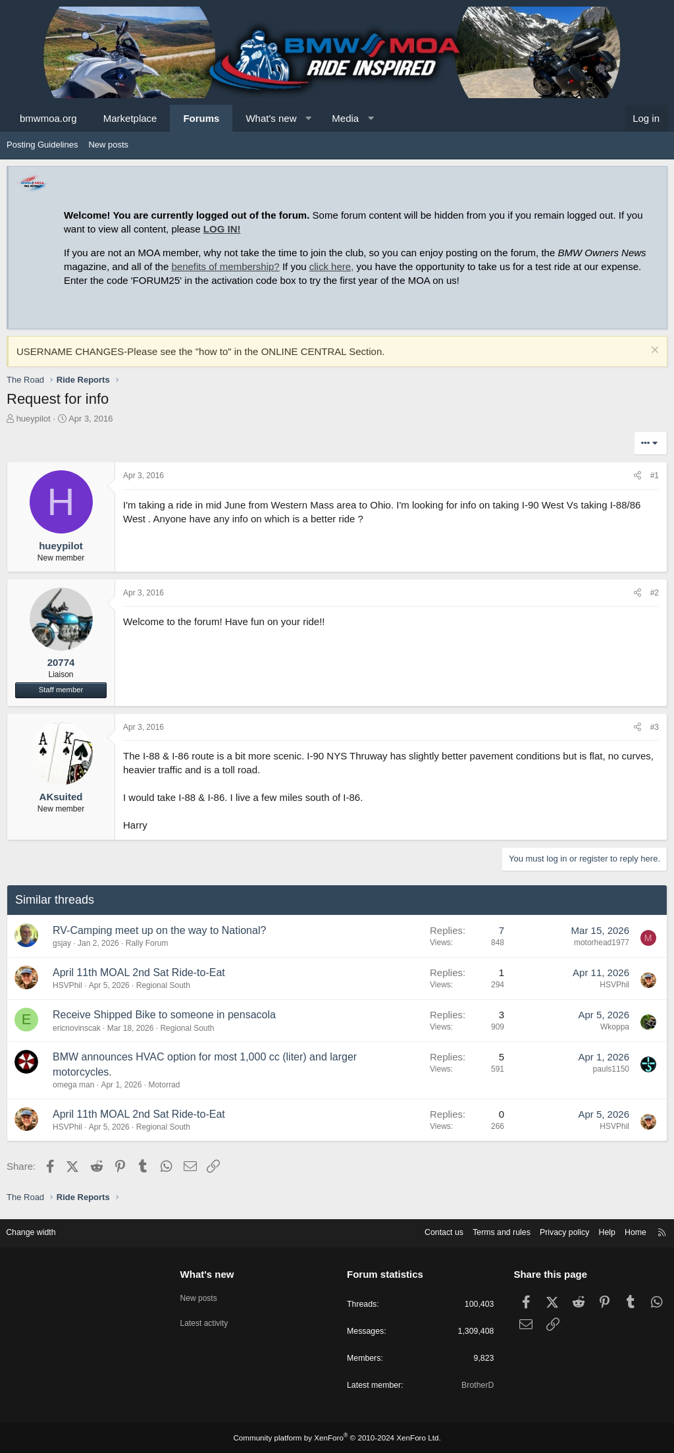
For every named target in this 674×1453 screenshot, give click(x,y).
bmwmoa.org (48, 118)
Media (345, 118)
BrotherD (473, 1385)
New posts (108, 145)
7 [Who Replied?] (501, 930)
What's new (271, 118)
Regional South (163, 985)
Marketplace (130, 118)
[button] (308, 118)
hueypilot (33, 419)
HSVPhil (67, 985)
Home (628, 1231)
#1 (654, 475)
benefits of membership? (225, 266)
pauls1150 (611, 1069)
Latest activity (210, 1318)
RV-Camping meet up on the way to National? (159, 930)
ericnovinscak (77, 1028)
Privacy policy (554, 1231)
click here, (331, 266)
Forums (201, 118)
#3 (654, 727)
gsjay (62, 943)
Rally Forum (147, 943)
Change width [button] (39, 1231)
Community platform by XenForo (337, 1438)
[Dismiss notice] (653, 351)
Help (599, 1231)
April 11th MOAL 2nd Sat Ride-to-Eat (139, 972)
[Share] (637, 475)
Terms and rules (487, 1231)
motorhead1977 (601, 942)
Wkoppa (614, 1026)
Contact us (427, 1231)
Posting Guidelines (42, 145)
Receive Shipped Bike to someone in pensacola (164, 1014)
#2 (654, 592)
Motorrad (164, 1084)
